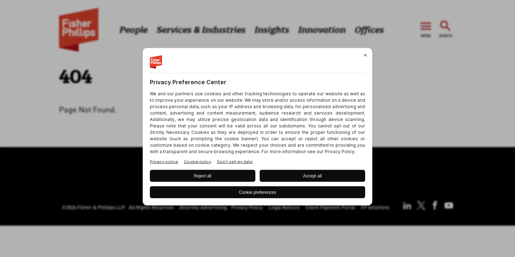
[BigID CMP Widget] (257, 128)
